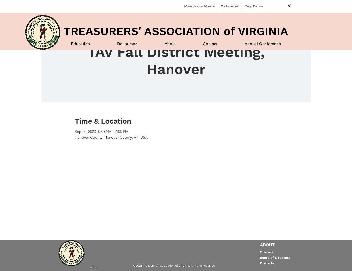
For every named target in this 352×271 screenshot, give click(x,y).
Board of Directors (275, 257)
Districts (267, 263)
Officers (266, 252)
